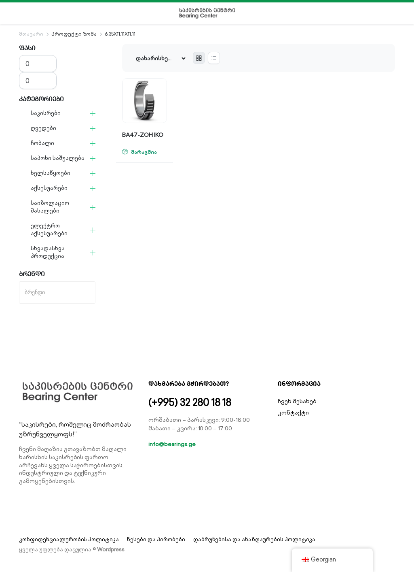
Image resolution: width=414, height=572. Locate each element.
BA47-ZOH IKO (142, 134)
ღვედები (43, 128)
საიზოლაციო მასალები (50, 207)
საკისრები (46, 113)
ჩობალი (42, 143)
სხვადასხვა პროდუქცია (48, 252)
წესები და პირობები (156, 539)
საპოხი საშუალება (57, 158)
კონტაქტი (293, 412)
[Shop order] (160, 58)
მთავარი (31, 33)
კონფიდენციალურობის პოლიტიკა (69, 539)
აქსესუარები (49, 188)
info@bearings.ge (172, 444)
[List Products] (214, 58)
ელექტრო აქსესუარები (49, 229)
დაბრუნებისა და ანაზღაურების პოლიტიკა (254, 539)
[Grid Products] (199, 58)
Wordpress (111, 549)
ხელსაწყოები (50, 173)
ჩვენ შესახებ (297, 401)
